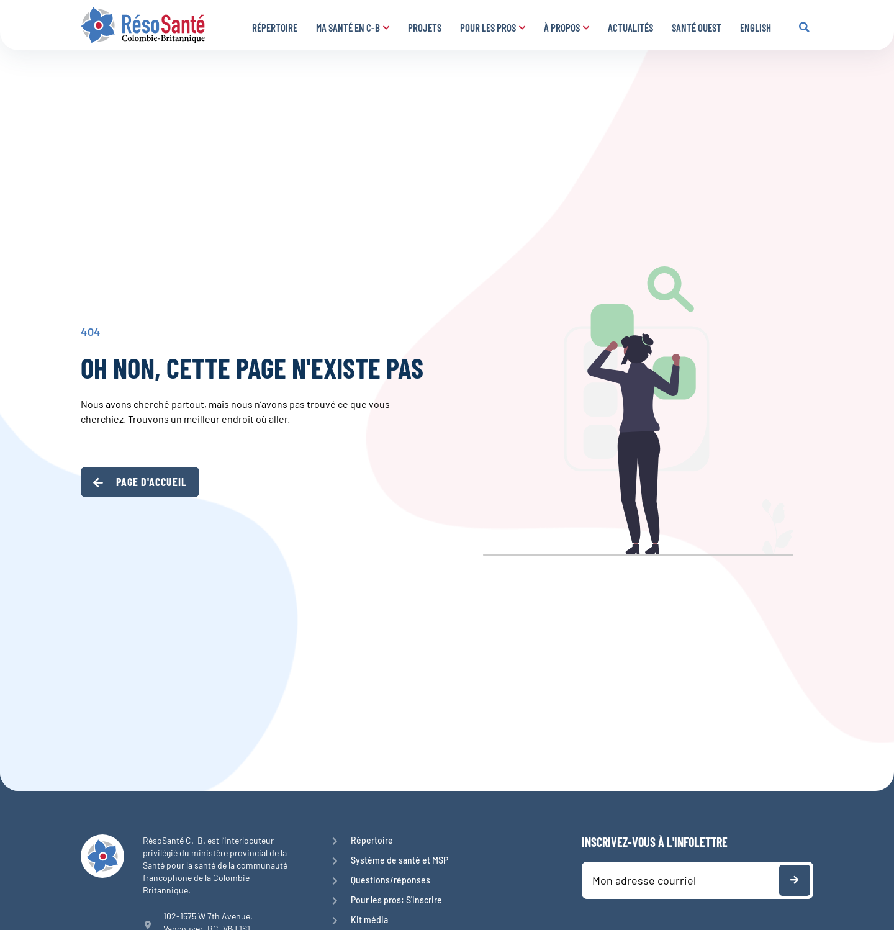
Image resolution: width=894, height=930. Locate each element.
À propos (566, 27)
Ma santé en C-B (352, 27)
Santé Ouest (696, 27)
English (755, 27)
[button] (804, 27)
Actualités (630, 27)
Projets (424, 27)
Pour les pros (492, 27)
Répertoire (274, 27)
